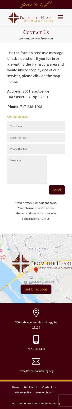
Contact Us (49, 387)
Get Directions (36, 289)
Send (57, 189)
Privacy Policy (23, 392)
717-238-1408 (36, 349)
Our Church (30, 387)
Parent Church (44, 392)
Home (15, 387)
